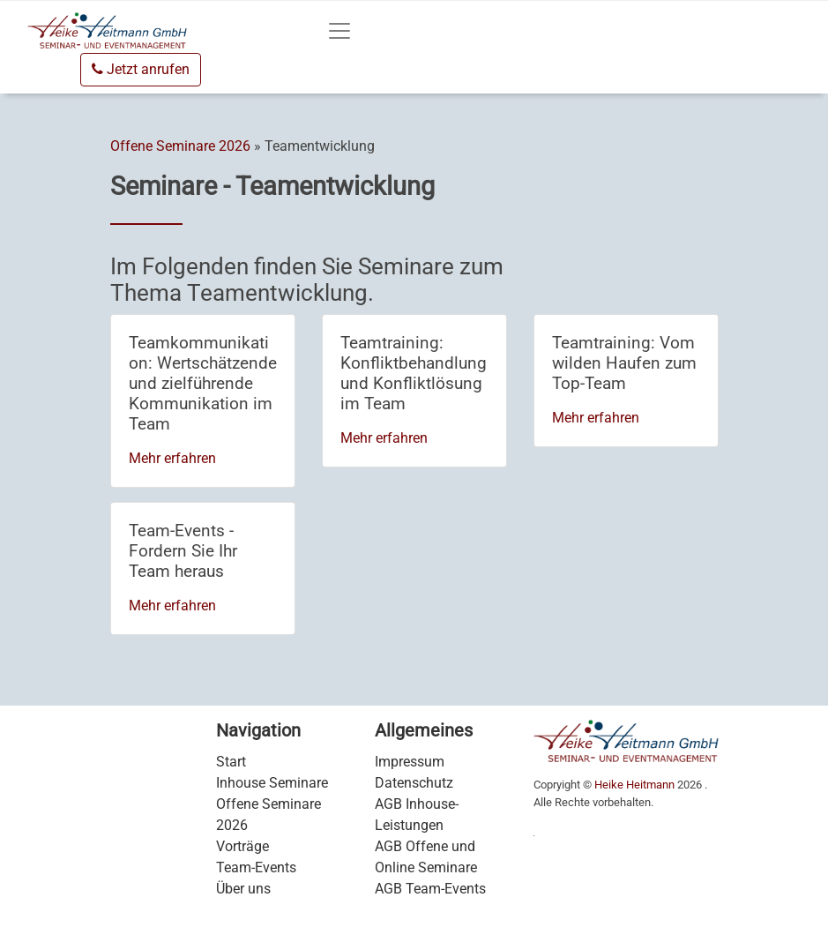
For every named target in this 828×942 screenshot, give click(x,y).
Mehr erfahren (172, 458)
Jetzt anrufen (141, 69)
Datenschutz (414, 782)
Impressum (409, 761)
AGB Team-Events (430, 888)
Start (231, 761)
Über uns (243, 888)
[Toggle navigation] (339, 31)
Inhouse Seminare (272, 782)
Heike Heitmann (634, 784)
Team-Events (256, 867)
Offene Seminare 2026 (180, 146)
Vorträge (242, 846)
